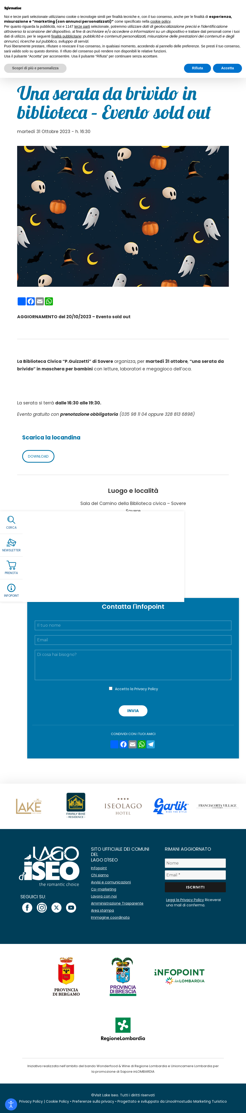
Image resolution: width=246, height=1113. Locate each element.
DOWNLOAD (38, 456)
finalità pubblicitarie (66, 36)
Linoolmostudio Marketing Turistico (196, 1101)
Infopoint (99, 868)
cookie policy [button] (160, 21)
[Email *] (195, 875)
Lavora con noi (104, 896)
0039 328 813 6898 (137, 560)
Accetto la (136, 688)
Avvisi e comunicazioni (111, 882)
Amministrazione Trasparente (117, 903)
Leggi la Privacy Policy (185, 899)
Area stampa (102, 910)
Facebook (133, 572)
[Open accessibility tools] (11, 1104)
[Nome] (195, 863)
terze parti (82, 26)
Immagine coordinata (110, 917)
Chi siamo (100, 875)
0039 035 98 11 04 (136, 553)
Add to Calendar (133, 587)
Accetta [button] (227, 68)
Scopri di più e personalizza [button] (35, 68)
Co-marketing (103, 889)
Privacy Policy (146, 688)
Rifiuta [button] (197, 68)
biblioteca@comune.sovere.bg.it (133, 566)
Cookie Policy (57, 1101)
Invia (133, 711)
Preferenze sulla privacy (93, 1101)
